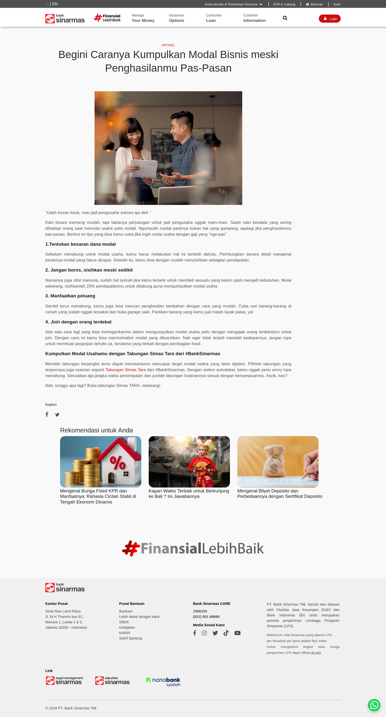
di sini (316, 653)
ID (46, 4)
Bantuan (314, 4)
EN (55, 4)
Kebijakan (127, 627)
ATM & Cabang (284, 4)
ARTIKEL (168, 45)
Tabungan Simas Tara (125, 369)
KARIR (124, 633)
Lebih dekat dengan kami (139, 617)
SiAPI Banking (130, 638)
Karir (337, 4)
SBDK (124, 622)
